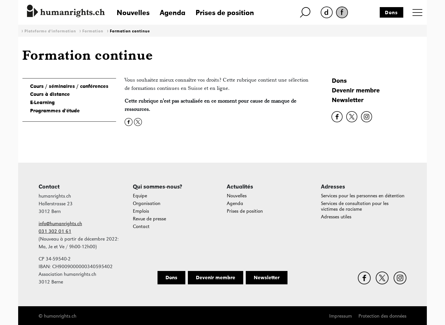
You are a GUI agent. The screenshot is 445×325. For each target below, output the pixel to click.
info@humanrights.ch (60, 224)
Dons (391, 12)
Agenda (172, 12)
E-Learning (42, 102)
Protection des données (382, 316)
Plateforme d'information (50, 31)
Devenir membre (356, 90)
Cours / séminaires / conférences (69, 86)
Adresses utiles (336, 217)
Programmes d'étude (55, 110)
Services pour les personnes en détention (362, 196)
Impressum (340, 316)
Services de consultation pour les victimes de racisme (355, 206)
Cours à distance (50, 94)
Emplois (141, 211)
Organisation (146, 203)
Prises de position (225, 12)
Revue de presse (149, 219)
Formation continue (130, 31)
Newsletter (348, 99)
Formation (92, 31)
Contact (141, 226)
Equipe (140, 196)
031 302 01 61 (55, 231)
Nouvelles (133, 12)
